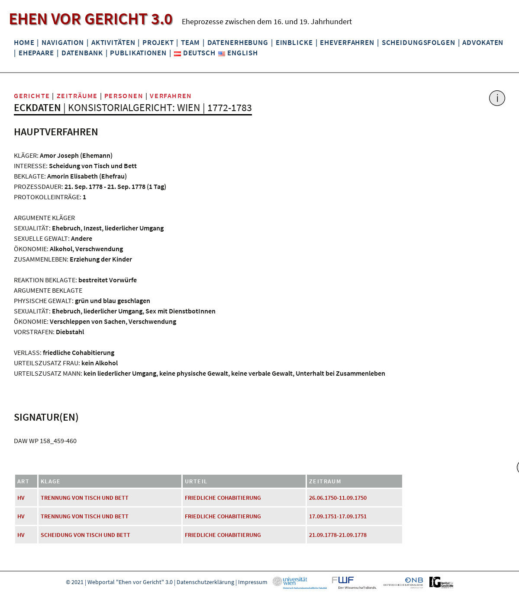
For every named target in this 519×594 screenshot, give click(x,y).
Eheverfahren (347, 42)
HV (21, 497)
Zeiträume (77, 95)
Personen (124, 95)
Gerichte (32, 95)
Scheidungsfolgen (418, 42)
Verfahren (171, 95)
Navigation (63, 42)
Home (24, 42)
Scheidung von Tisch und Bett (85, 535)
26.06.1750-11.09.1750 (338, 497)
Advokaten (482, 42)
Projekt (158, 42)
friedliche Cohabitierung (223, 497)
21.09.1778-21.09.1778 (338, 535)
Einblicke (294, 42)
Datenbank (82, 52)
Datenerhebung (237, 42)
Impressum (253, 582)
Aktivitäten (113, 42)
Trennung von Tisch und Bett (85, 497)
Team (190, 42)
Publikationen (138, 52)
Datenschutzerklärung (205, 582)
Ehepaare (36, 52)
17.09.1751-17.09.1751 (338, 516)
